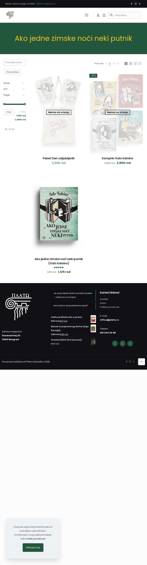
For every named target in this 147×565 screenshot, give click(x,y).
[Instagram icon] (135, 3)
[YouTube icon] (140, 3)
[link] (106, 64)
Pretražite (13, 72)
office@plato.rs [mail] (47, 3)
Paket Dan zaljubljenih (59, 158)
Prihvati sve (33, 547)
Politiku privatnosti (35, 538)
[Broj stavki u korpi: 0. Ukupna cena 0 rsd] (9, 129)
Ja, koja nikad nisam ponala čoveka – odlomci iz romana (73, 295)
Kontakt (104, 299)
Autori (103, 303)
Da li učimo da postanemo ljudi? (71, 305)
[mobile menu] (86, 15)
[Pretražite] (124, 15)
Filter (9, 112)
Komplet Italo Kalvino (117, 158)
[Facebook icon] (131, 3)
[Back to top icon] (141, 361)
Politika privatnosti (109, 307)
